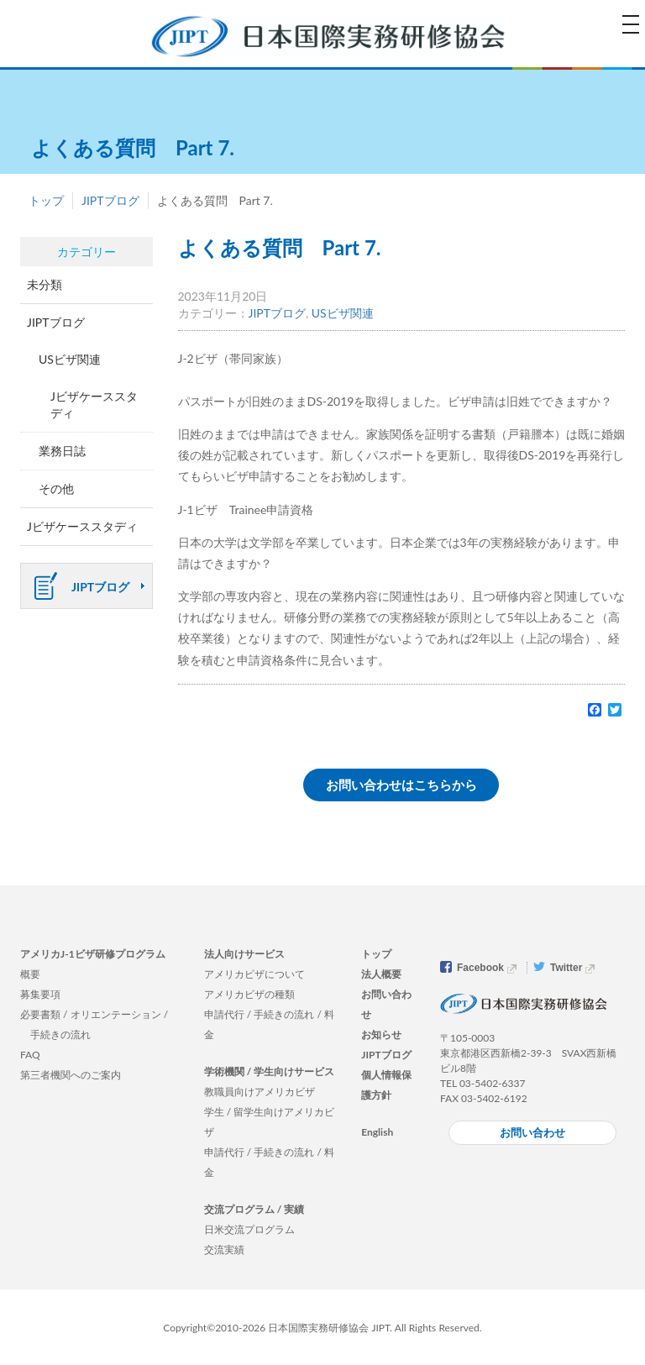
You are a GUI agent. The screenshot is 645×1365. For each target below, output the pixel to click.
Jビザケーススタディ (94, 404)
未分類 (44, 284)
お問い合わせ (532, 1132)
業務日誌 (62, 451)
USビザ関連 (343, 313)
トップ (46, 200)
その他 (56, 488)
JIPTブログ (110, 200)
